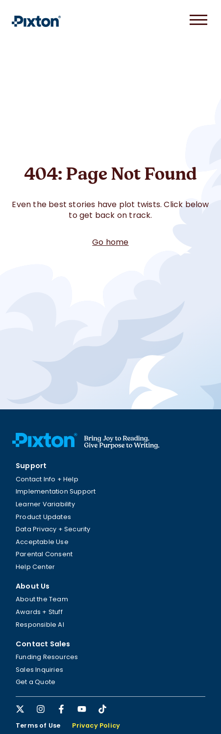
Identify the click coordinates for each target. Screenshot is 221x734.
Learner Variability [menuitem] (45, 504)
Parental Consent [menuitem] (44, 554)
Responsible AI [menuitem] (40, 624)
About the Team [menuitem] (42, 599)
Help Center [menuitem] (35, 567)
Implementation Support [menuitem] (56, 491)
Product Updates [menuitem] (43, 517)
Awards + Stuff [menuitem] (39, 612)
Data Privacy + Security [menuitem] (53, 529)
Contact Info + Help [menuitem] (47, 479)
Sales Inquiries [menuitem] (39, 669)
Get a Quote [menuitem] (35, 682)
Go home (110, 242)
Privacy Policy (96, 725)
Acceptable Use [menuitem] (42, 542)
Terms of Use (38, 725)
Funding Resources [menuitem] (47, 657)
